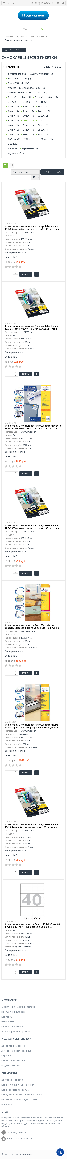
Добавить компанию (13, 1045)
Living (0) (28, 78)
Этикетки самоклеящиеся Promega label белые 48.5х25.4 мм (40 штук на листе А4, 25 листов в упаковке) (31, 329)
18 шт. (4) (13, 111)
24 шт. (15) (44, 111)
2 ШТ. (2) (13, 143)
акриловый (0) (30, 148)
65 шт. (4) (43, 129)
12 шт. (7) (41, 101)
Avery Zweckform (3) (41, 73)
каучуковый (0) (16, 153)
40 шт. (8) (28, 120)
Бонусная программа (13, 1060)
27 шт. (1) (13, 115)
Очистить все (52, 66)
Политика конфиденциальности (19, 1099)
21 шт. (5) (28, 111)
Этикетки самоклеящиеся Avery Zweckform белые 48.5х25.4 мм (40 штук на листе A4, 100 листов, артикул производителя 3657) (33, 428)
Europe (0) (13, 78)
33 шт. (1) (13, 120)
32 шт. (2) (43, 115)
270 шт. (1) (47, 139)
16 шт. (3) (43, 106)
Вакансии (6, 1104)
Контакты (7, 1016)
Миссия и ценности (12, 1026)
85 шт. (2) (43, 134)
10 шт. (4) (26, 101)
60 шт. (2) (13, 129)
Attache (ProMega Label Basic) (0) (26, 87)
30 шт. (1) (28, 115)
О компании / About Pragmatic (18, 1006)
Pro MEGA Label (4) (18, 83)
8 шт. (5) (12, 101)
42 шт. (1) (43, 120)
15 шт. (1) (28, 106)
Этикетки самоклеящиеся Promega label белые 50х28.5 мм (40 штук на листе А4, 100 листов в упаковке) (31, 827)
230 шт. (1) (30, 139)
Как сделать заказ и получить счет (21, 1094)
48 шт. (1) (13, 125)
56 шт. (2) (43, 125)
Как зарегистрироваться (15, 1089)
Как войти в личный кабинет (17, 1084)
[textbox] (33, 29)
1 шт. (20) (41, 92)
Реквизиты (7, 1021)
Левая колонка (14, 49)
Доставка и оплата (12, 1079)
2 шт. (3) (12, 97)
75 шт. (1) (13, 134)
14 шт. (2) (13, 106)
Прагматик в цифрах (13, 1011)
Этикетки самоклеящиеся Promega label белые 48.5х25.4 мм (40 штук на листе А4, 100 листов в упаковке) (32, 229)
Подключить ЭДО (11, 1065)
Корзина (6, 1055)
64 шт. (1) (28, 129)
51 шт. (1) (28, 125)
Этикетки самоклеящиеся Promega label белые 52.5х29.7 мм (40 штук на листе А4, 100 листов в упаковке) (32, 528)
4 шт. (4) (26, 97)
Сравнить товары (52, 172)
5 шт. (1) (39, 97)
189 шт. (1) (14, 139)
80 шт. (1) (28, 134)
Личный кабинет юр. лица (16, 1050)
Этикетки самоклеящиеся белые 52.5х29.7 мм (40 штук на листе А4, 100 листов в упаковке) (32, 925)
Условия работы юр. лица (16, 1031)
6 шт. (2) (53, 97)
